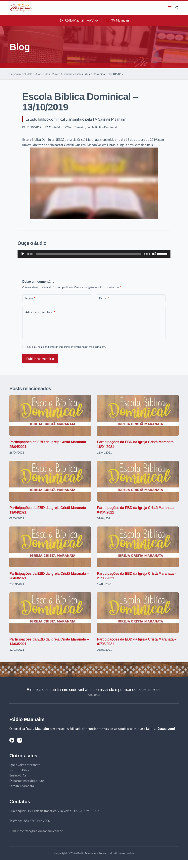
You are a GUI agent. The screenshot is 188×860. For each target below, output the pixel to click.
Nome (30, 298)
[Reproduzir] (23, 254)
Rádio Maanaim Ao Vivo (78, 20)
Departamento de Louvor (26, 780)
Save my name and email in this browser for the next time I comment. (66, 346)
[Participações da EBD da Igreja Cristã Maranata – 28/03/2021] (50, 546)
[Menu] (169, 8)
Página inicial (17, 74)
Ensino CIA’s (17, 775)
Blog (31, 74)
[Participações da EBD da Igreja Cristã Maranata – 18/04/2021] (138, 415)
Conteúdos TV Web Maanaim (54, 74)
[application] (94, 254)
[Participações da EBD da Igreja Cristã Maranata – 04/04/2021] (138, 481)
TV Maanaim (117, 20)
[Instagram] (19, 740)
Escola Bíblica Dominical (101, 127)
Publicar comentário (40, 358)
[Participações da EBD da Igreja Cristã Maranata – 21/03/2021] (138, 546)
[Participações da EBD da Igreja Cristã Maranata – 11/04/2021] (50, 481)
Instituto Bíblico (20, 770)
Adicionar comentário (40, 312)
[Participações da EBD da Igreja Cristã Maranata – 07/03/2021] (138, 612)
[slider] (88, 254)
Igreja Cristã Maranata (24, 765)
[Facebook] (11, 740)
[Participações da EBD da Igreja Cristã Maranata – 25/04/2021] (50, 415)
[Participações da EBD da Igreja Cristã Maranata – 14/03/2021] (50, 612)
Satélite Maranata (21, 786)
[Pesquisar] (177, 7)
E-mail (104, 298)
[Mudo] (154, 254)
